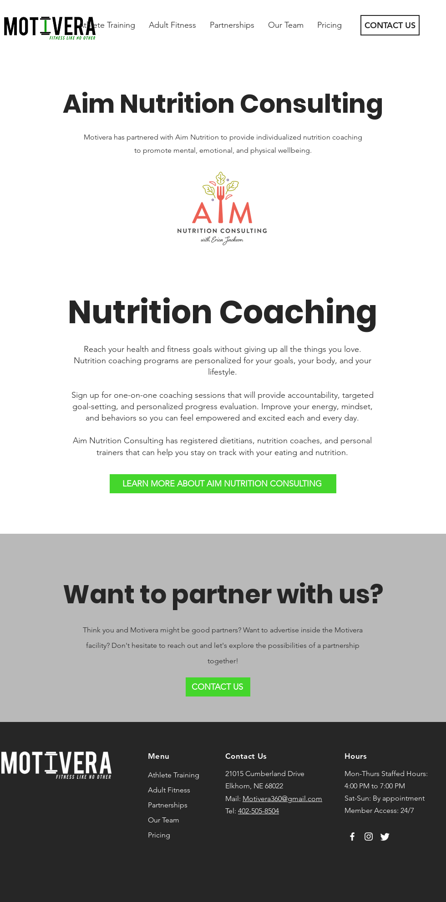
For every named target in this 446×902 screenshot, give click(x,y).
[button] (106, 25)
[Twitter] (385, 836)
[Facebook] (352, 836)
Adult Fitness (169, 790)
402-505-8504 (258, 811)
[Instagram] (368, 836)
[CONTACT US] (390, 25)
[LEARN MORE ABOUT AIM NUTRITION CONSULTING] (223, 483)
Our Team (163, 820)
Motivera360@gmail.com (282, 798)
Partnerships (168, 805)
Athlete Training (173, 775)
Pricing (159, 835)
